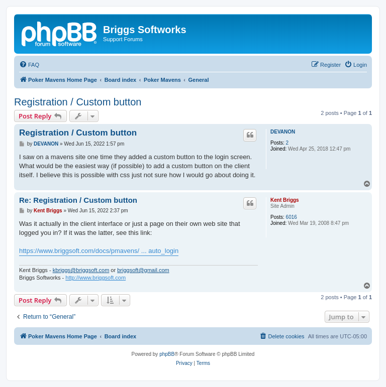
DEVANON (282, 132)
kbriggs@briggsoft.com (81, 270)
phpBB (166, 354)
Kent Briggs (284, 200)
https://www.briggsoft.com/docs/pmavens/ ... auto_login (98, 250)
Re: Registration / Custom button (78, 200)
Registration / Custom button (77, 101)
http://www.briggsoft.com (95, 278)
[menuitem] (29, 65)
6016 (291, 217)
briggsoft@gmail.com (143, 270)
